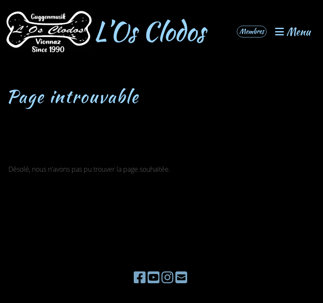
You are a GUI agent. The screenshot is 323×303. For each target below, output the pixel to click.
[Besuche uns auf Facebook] (140, 277)
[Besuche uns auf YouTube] (153, 277)
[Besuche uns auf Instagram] (167, 277)
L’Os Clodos (149, 31)
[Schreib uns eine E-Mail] (181, 277)
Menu (292, 32)
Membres (251, 31)
